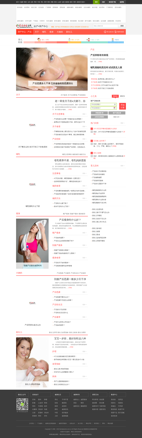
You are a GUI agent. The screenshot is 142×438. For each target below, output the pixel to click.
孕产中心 (43, 26)
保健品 (113, 406)
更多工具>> (116, 117)
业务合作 (72, 423)
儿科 (28, 2)
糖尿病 (67, 2)
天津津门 (42, 21)
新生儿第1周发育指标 (61, 369)
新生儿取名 (96, 234)
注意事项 (56, 173)
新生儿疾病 (73, 332)
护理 (54, 351)
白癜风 (34, 409)
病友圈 (101, 399)
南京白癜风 (96, 21)
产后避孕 (67, 273)
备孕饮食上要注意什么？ (106, 79)
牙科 (45, 416)
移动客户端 (112, 2)
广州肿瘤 (48, 7)
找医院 (120, 403)
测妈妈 (115, 96)
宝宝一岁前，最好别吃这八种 (70, 338)
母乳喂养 (77, 27)
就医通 (79, 2)
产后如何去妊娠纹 (98, 174)
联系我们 (96, 423)
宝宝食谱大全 (85, 27)
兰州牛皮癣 (28, 21)
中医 (38, 2)
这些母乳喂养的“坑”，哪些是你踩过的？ (68, 181)
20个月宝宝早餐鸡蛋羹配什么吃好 (105, 129)
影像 (33, 403)
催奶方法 (82, 154)
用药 (74, 2)
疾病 (54, 376)
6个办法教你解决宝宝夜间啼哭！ (65, 356)
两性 (48, 2)
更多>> (85, 114)
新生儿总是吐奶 (97, 209)
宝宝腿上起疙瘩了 (100, 141)
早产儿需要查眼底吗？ (62, 381)
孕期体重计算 (99, 113)
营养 (45, 2)
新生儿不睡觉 (97, 215)
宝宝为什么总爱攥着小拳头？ (64, 372)
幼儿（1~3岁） (96, 40)
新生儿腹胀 (97, 153)
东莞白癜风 (65, 21)
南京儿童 (34, 7)
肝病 (55, 2)
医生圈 (101, 403)
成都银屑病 (110, 21)
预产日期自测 (117, 113)
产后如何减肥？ (59, 238)
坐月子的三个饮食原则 (106, 88)
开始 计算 (123, 106)
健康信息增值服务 (50, 423)
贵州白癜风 (118, 7)
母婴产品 (114, 412)
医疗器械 (121, 412)
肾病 (45, 403)
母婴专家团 (120, 32)
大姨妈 (60, 32)
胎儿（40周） (46, 40)
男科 (35, 2)
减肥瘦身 (84, 399)
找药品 (120, 399)
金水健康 (103, 21)
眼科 (71, 2)
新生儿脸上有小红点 (99, 222)
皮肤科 (64, 406)
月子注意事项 (95, 85)
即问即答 (95, 399)
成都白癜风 (70, 7)
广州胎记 (35, 21)
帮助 (103, 423)
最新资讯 (102, 409)
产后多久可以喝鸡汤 (99, 171)
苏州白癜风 (57, 21)
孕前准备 (94, 79)
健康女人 (76, 399)
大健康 (21, 2)
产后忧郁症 (82, 95)
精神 (56, 406)
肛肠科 (40, 412)
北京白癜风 (87, 7)
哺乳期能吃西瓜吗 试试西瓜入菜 (106, 67)
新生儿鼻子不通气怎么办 (100, 212)
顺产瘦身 (66, 214)
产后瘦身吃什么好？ (70, 219)
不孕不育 (65, 399)
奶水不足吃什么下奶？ (62, 206)
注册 (103, 2)
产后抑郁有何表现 (99, 55)
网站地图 (110, 423)
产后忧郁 (56, 139)
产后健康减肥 (97, 177)
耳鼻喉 (40, 406)
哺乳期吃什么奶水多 (99, 199)
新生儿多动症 (97, 228)
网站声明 (88, 423)
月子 (37, 32)
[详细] (100, 61)
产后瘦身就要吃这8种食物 (63, 266)
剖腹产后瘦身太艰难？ (62, 250)
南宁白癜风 (88, 21)
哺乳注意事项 (67, 154)
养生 (42, 2)
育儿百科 (95, 166)
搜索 (122, 26)
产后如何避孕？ (59, 325)
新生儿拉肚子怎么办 (99, 219)
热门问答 (95, 123)
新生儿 (69, 32)
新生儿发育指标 (63, 332)
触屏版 (122, 2)
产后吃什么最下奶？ (61, 203)
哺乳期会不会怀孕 (98, 193)
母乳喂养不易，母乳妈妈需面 (70, 160)
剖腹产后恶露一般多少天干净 (70, 279)
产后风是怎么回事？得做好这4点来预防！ (68, 119)
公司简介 (31, 423)
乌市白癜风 (49, 21)
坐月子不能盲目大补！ (106, 82)
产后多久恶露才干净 (99, 184)
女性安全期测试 (99, 117)
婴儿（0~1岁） (76, 40)
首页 (17, 2)
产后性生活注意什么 (61, 312)
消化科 (40, 409)
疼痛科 (34, 416)
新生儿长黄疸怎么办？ (62, 384)
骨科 (33, 406)
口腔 (33, 412)
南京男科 (102, 7)
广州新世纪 (109, 7)
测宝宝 (122, 96)
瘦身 (51, 32)
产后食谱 (82, 273)
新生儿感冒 (96, 231)
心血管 (59, 2)
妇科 (32, 2)
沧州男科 (27, 7)
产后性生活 (75, 273)
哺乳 (44, 32)
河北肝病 (118, 21)
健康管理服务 (63, 423)
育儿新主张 (110, 32)
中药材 (120, 406)
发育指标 (56, 364)
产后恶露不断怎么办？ (62, 297)
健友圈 (94, 403)
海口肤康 (80, 21)
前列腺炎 (65, 412)
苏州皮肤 (19, 7)
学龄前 (117, 40)
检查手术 (121, 409)
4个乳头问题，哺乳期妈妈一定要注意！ (67, 178)
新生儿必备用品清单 (99, 238)
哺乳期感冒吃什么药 (99, 190)
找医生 (113, 403)
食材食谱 (114, 416)
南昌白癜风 (78, 7)
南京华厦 (94, 7)
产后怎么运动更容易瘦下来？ (64, 241)
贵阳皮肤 (62, 7)
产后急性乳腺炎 (97, 180)
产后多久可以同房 (60, 309)
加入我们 (80, 423)
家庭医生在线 (24, 26)
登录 (96, 2)
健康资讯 (65, 409)
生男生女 (72, 27)
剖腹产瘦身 (74, 214)
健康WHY (95, 406)
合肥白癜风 (20, 21)
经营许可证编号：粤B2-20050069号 (71, 432)
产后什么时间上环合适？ (62, 322)
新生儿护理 (53, 332)
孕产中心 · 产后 (25, 32)
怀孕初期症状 (65, 27)
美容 (75, 403)
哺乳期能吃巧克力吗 (99, 203)
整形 (25, 2)
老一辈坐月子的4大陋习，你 (70, 101)
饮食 (56, 403)
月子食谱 (94, 82)
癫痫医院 (84, 406)
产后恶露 (60, 273)
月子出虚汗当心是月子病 (109, 85)
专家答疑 (102, 406)
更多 (83, 2)
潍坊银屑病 (73, 21)
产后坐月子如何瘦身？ (62, 262)
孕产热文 (58, 27)
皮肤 (63, 2)
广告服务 (39, 423)
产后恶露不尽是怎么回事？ (63, 300)
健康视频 (65, 416)
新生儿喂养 (82, 332)
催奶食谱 (75, 154)
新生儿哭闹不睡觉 (98, 241)
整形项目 (114, 409)
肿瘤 (52, 2)
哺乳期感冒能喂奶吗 (99, 196)
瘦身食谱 (82, 214)
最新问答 (95, 409)
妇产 (36, 26)
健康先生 (76, 406)
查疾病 (113, 399)
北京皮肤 (41, 7)
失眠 (45, 409)
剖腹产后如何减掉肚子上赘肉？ (65, 253)
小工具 (94, 96)
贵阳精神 (55, 7)
